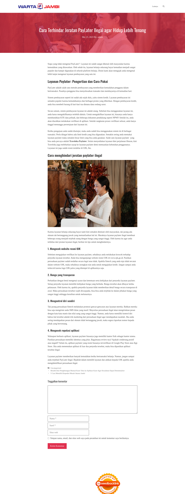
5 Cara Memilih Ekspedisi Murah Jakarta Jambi (67, 373)
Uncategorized (55, 368)
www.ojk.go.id (116, 258)
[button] (163, 6)
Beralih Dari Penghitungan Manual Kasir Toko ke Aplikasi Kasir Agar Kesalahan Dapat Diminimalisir (87, 371)
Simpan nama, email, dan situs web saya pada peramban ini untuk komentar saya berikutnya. (89, 438)
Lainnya (155, 6)
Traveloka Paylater (78, 141)
